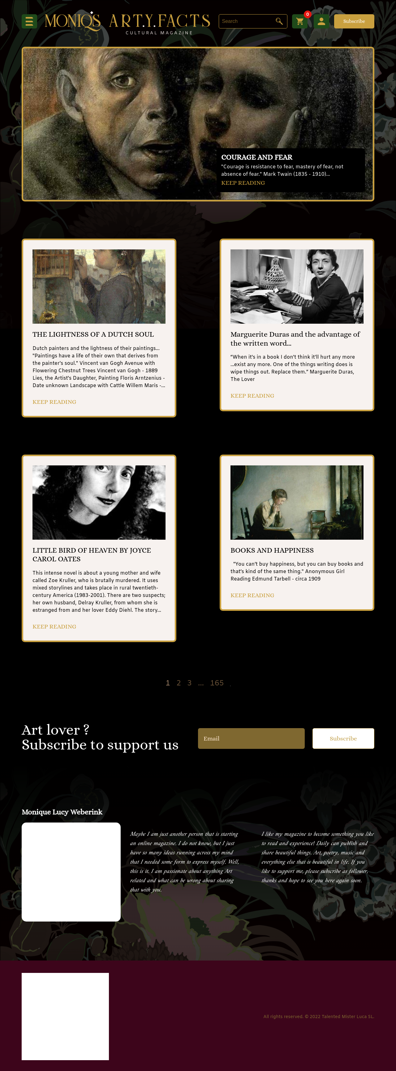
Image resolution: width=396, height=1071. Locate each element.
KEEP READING (243, 182)
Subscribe (354, 21)
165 (217, 683)
